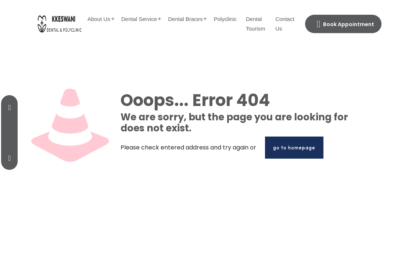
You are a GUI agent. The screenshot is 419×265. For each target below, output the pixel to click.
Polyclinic (225, 19)
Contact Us (284, 24)
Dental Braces (185, 19)
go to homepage (294, 148)
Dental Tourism (255, 24)
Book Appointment (345, 24)
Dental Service (139, 19)
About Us (98, 19)
